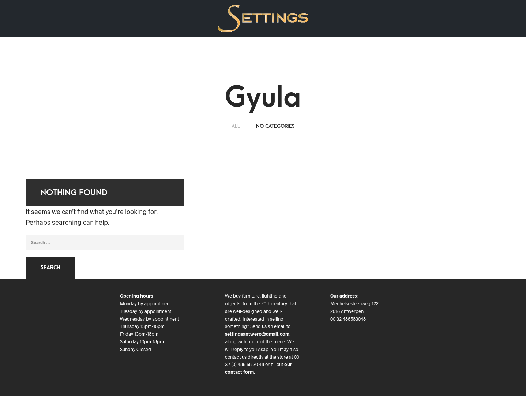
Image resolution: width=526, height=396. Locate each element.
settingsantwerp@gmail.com (257, 334)
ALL (236, 126)
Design (22, 18)
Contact (158, 18)
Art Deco (53, 18)
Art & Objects (91, 18)
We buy (127, 18)
